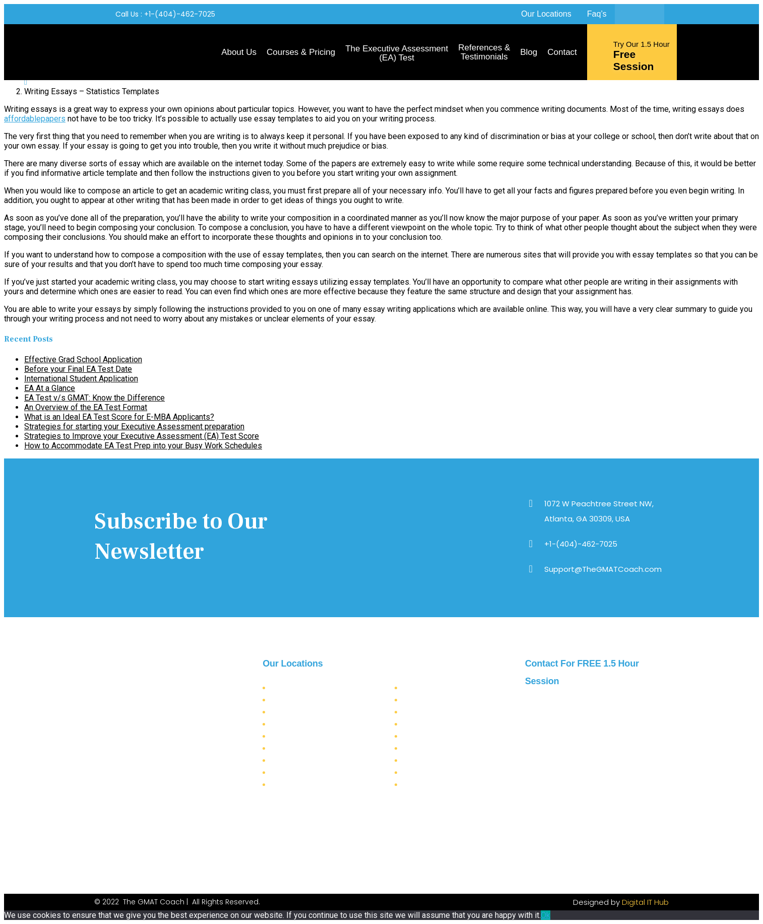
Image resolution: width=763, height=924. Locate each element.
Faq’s (597, 14)
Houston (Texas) (429, 748)
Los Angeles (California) (310, 712)
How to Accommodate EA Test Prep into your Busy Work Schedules (143, 445)
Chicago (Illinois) (430, 712)
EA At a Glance (49, 388)
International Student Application (81, 378)
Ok (545, 915)
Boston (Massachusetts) (440, 760)
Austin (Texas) (426, 736)
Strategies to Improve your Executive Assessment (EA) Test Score (141, 436)
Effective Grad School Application (83, 359)
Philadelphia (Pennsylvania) (315, 760)
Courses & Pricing (301, 52)
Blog (528, 52)
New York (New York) (306, 700)
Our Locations (546, 14)
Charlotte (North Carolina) (445, 724)
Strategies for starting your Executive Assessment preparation (134, 426)
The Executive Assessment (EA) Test (396, 53)
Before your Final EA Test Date (78, 369)
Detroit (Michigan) (432, 784)
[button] (165, 14)
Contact (562, 52)
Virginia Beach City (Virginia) (451, 700)
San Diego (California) (307, 736)
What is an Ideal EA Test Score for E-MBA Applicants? (119, 417)
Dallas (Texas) (425, 688)
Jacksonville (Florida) (305, 748)
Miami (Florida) (296, 772)
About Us (239, 52)
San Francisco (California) (313, 724)
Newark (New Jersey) (437, 772)
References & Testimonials (484, 52)
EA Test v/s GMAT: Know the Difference (94, 398)
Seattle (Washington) (304, 784)
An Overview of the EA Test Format (85, 407)
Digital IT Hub (645, 902)
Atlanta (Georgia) (298, 688)
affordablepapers (35, 118)
